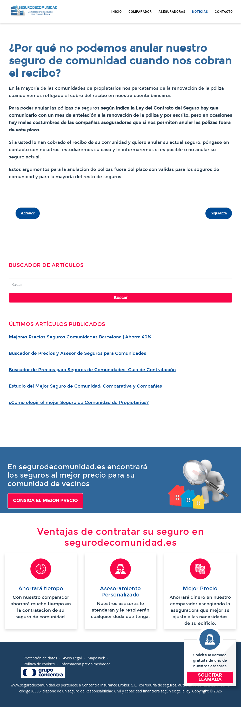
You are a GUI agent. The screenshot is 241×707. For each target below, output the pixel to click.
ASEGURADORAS (171, 12)
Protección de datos (40, 657)
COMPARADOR (140, 12)
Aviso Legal (72, 657)
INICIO (116, 12)
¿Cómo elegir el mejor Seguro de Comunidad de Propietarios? (79, 402)
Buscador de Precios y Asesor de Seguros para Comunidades (77, 353)
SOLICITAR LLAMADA (210, 677)
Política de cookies (39, 663)
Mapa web (96, 657)
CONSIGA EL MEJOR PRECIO (45, 500)
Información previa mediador (85, 663)
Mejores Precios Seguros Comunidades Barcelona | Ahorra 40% (80, 337)
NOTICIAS (200, 12)
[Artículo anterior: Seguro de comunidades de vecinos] (27, 213)
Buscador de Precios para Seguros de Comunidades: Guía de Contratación (92, 369)
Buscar (121, 297)
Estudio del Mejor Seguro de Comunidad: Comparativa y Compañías (85, 386)
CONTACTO (224, 12)
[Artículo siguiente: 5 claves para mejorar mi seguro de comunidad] (218, 213)
